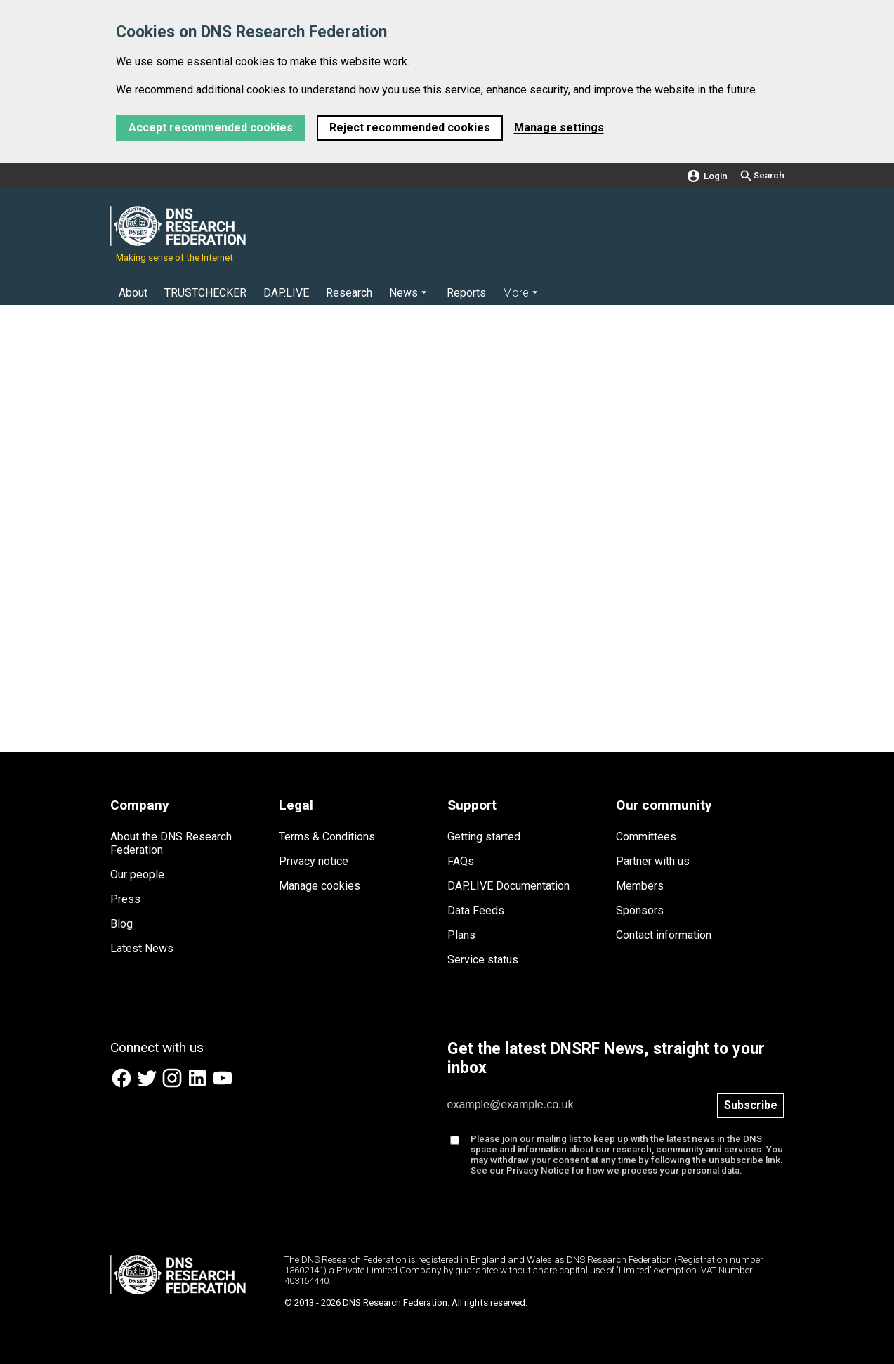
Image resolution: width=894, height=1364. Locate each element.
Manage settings (559, 127)
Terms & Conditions (327, 836)
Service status (482, 959)
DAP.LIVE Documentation (508, 885)
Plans (461, 935)
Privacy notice (313, 861)
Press (125, 899)
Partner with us (653, 861)
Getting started (483, 836)
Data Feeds (475, 910)
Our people (137, 874)
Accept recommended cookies (211, 127)
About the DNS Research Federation (171, 843)
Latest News (141, 948)
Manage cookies (319, 885)
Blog (121, 923)
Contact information (663, 935)
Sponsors (640, 910)
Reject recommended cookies (409, 127)
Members (640, 885)
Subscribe (750, 1105)
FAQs (460, 861)
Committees (646, 836)
